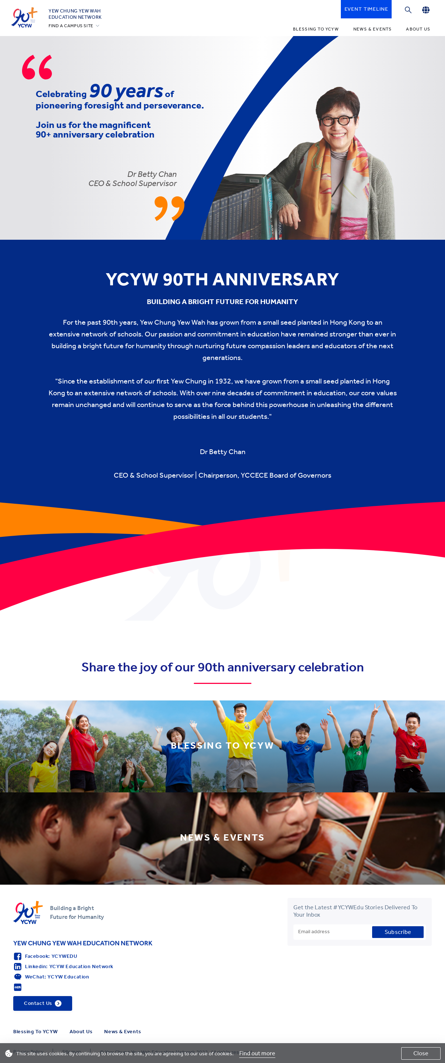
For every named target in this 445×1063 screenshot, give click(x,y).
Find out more (257, 1053)
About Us (418, 29)
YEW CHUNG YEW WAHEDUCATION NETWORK (75, 14)
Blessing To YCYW (316, 29)
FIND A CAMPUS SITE (71, 25)
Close (420, 1053)
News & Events (372, 29)
